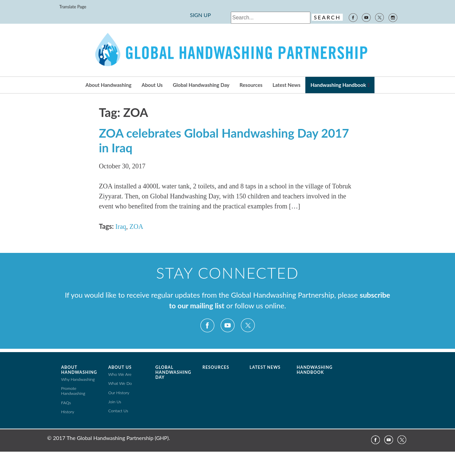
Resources (251, 85)
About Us (152, 85)
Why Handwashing (78, 379)
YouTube (366, 17)
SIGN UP (200, 15)
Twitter (379, 17)
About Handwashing (109, 85)
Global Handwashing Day (201, 85)
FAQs (66, 402)
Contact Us (118, 410)
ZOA (136, 226)
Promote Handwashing (73, 391)
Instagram (393, 17)
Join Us (114, 401)
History (67, 411)
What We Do (120, 383)
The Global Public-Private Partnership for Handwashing (227, 50)
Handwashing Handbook (338, 85)
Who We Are (119, 374)
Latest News (286, 85)
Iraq (120, 226)
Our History (118, 392)
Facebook (353, 17)
